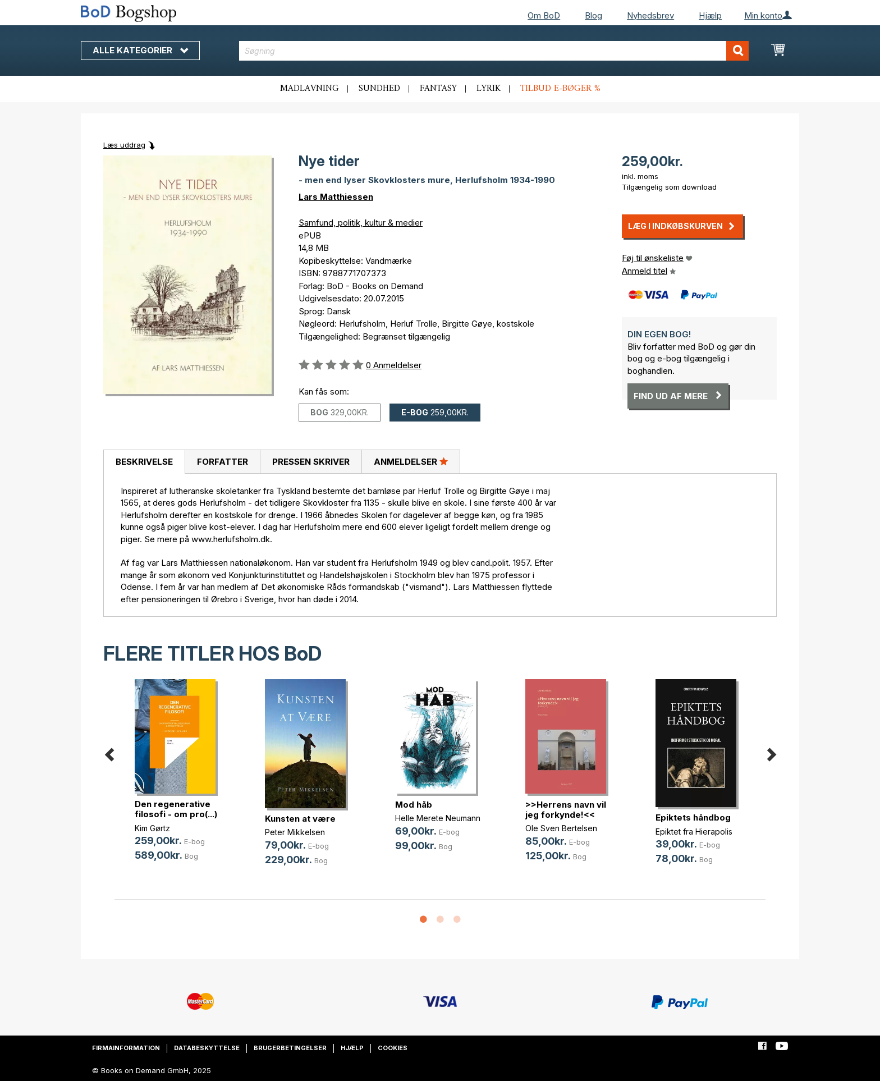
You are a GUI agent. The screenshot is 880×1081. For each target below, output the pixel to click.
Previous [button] (108, 753)
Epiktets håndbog (693, 817)
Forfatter (222, 461)
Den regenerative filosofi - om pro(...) (176, 809)
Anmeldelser (411, 461)
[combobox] (494, 51)
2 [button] (440, 920)
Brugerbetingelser (290, 1048)
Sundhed (379, 89)
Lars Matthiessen (336, 196)
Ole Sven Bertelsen (561, 828)
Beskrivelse (144, 461)
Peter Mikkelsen (295, 832)
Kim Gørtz (152, 828)
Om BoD (544, 15)
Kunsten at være (300, 818)
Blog (593, 15)
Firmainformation (126, 1048)
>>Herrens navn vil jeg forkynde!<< (565, 809)
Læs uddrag (124, 144)
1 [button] (423, 920)
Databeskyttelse (207, 1048)
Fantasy (438, 89)
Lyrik (488, 89)
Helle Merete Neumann (437, 818)
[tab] (144, 462)
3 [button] (456, 920)
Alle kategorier (140, 50)
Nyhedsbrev (650, 15)
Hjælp (710, 15)
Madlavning (309, 89)
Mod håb (413, 804)
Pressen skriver (311, 461)
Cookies (392, 1048)
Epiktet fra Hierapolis (694, 831)
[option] (179, 779)
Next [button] (771, 753)
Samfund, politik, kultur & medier (361, 222)
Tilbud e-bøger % (560, 89)
